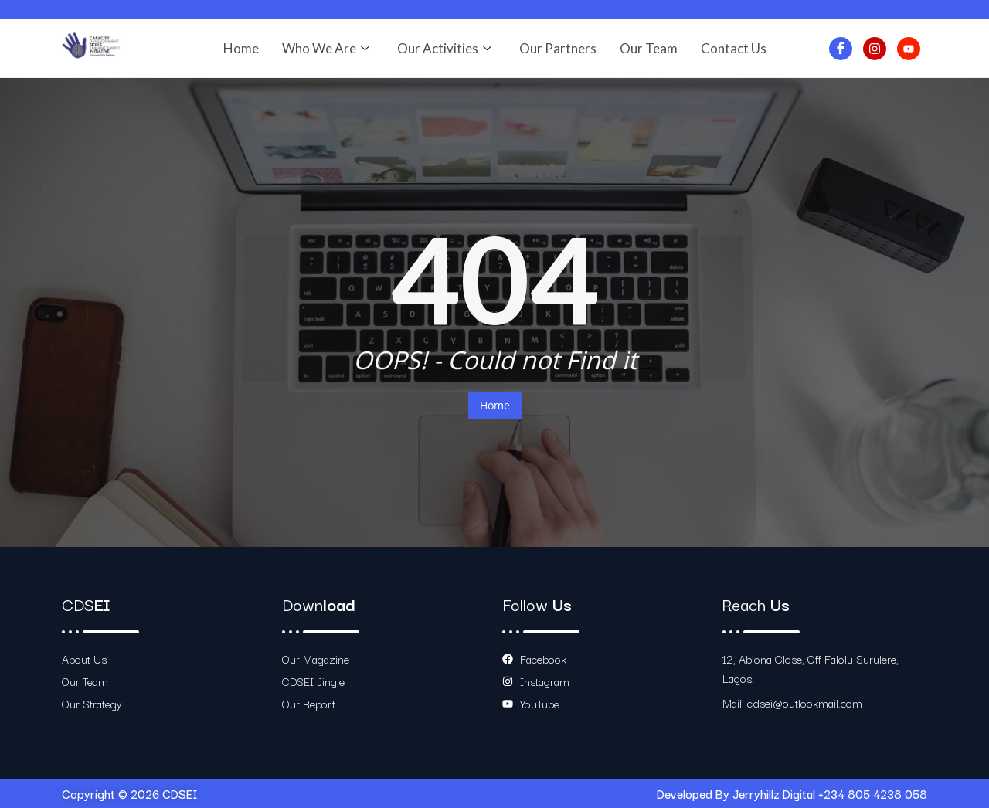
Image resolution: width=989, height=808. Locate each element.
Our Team (649, 48)
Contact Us (733, 48)
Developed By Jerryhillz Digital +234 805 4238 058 (792, 793)
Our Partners (557, 48)
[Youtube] (908, 48)
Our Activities (444, 48)
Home (241, 48)
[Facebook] (840, 48)
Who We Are (325, 48)
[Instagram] (874, 48)
